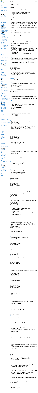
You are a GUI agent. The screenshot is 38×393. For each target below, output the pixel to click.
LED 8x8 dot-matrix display (4, 70)
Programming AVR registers (4, 144)
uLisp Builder (2, 163)
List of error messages (3, 16)
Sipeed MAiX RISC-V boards (4, 65)
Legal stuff (2, 175)
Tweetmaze (2, 68)
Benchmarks (2, 78)
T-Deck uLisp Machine (3, 22)
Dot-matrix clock (3, 89)
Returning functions (3, 137)
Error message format (3, 15)
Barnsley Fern (2, 110)
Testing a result (2, 134)
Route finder (2, 86)
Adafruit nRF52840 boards (4, 39)
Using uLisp (2, 6)
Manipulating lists (3, 135)
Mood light (2, 69)
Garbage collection (3, 155)
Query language (3, 93)
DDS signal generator (3, 75)
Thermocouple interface (4, 77)
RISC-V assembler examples (4, 125)
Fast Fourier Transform (3, 96)
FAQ (1, 173)
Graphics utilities (3, 104)
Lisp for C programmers (3, 138)
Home (19, 1)
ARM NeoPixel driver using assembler (5, 123)
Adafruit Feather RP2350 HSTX (4, 47)
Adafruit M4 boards (3, 36)
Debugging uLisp (3, 160)
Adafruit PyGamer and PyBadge (4, 37)
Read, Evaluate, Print (3, 154)
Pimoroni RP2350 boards (4, 48)
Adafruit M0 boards (3, 34)
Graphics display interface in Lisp (4, 90)
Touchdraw (2, 111)
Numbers (2, 152)
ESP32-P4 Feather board (4, 60)
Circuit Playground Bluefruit (4, 40)
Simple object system (3, 102)
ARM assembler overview (4, 120)
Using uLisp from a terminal (4, 7)
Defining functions (3, 132)
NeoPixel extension (3, 169)
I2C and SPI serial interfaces (4, 10)
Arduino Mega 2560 (3, 28)
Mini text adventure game (4, 84)
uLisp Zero (2, 164)
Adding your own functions (4, 161)
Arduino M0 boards (3, 33)
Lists (1, 130)
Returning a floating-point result (4, 127)
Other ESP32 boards (3, 53)
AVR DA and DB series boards (4, 30)
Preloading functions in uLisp (4, 146)
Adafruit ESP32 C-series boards (4, 57)
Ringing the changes (3, 73)
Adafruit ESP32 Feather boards (4, 52)
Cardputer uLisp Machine (4, 21)
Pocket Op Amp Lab (3, 24)
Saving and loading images (4, 157)
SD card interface (3, 9)
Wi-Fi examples (2, 114)
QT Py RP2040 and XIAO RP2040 (4, 45)
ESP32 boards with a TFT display (4, 62)
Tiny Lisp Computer (3, 25)
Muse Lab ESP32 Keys (3, 63)
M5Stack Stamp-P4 (3, 59)
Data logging (2, 72)
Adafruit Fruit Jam (3, 49)
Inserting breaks (3, 18)
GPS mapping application (4, 92)
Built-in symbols (3, 151)
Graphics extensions (3, 142)
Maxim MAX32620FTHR (3, 42)
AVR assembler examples (4, 118)
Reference (22, 1)
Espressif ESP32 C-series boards (4, 58)
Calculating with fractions (4, 87)
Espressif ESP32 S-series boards (4, 56)
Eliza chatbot (2, 81)
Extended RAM (2, 158)
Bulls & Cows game (3, 83)
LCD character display (3, 74)
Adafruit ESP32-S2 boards (4, 55)
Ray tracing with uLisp (3, 107)
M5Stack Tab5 (2, 61)
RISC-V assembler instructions (4, 124)
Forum (25, 1)
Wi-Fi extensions (3, 143)
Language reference (3, 141)
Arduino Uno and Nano (3, 27)
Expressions (2, 131)
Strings (1, 133)
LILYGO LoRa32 (2, 54)
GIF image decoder (3, 105)
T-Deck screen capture (3, 170)
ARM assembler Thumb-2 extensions (5, 122)
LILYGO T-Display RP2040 (4, 46)
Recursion (2, 136)
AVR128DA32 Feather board (4, 31)
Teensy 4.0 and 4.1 (3, 43)
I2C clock (2, 71)
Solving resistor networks (4, 95)
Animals (2, 80)
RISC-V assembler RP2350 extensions (5, 126)
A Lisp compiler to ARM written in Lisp (5, 98)
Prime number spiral (3, 108)
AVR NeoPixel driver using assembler (5, 119)
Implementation (3, 149)
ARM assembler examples (4, 121)
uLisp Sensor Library (3, 12)
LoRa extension (2, 167)
